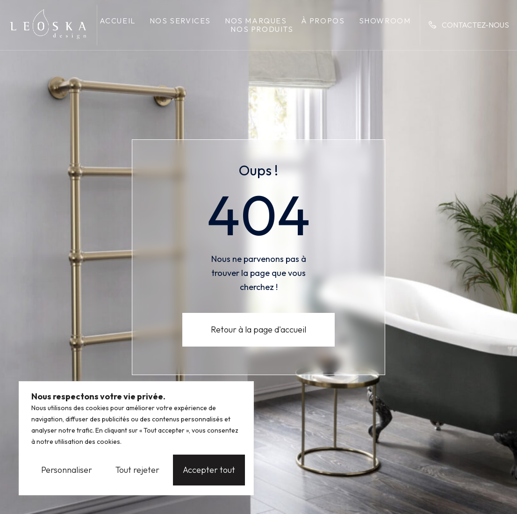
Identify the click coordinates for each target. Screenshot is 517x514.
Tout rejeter (137, 469)
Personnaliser (66, 469)
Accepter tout (209, 469)
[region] (136, 438)
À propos (323, 20)
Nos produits (261, 29)
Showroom (385, 20)
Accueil (118, 20)
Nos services (180, 20)
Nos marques (256, 20)
